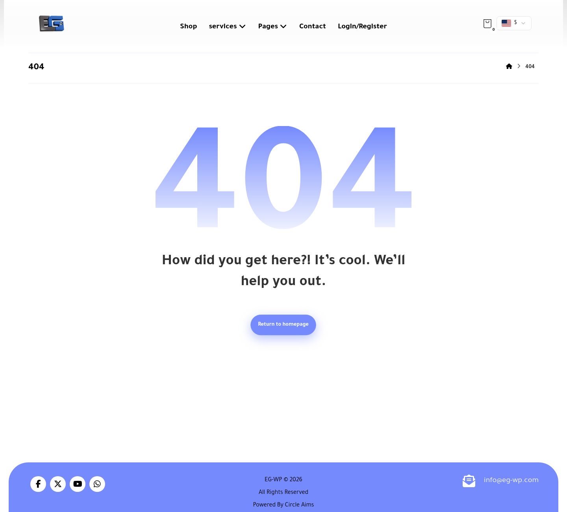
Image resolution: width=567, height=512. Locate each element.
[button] (487, 24)
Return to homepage (283, 325)
